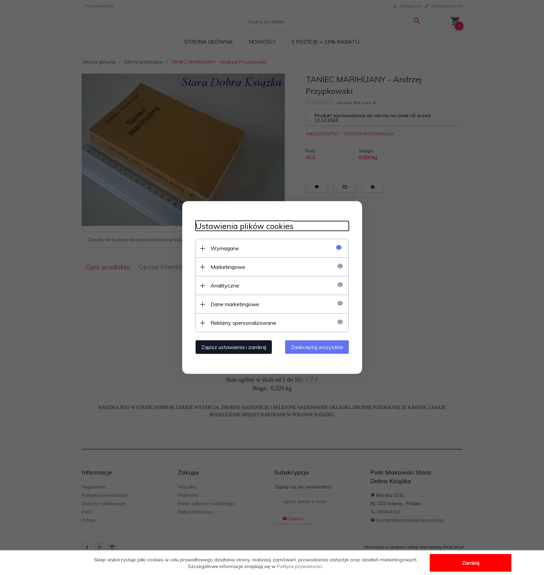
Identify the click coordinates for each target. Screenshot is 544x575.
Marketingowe (228, 267)
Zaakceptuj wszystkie (317, 347)
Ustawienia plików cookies (244, 226)
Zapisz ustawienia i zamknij (233, 347)
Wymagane (225, 248)
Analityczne (225, 285)
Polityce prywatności (299, 566)
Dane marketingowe (235, 304)
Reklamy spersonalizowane (243, 322)
